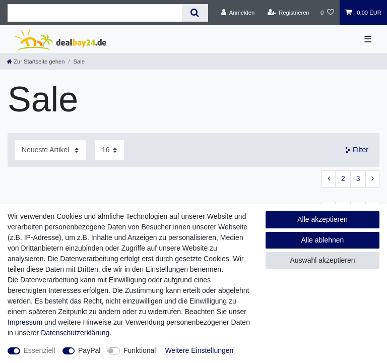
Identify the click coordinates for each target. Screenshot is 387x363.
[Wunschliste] (327, 12)
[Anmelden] (238, 12)
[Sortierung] (50, 150)
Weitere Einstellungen (199, 350)
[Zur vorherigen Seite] (328, 179)
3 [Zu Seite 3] (358, 178)
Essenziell (39, 350)
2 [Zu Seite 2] (343, 178)
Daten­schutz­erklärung (75, 333)
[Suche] (195, 13)
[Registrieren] (288, 12)
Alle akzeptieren (322, 219)
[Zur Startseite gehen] (35, 61)
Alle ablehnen (322, 240)
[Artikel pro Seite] (109, 150)
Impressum (25, 322)
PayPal (89, 350)
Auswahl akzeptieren (322, 260)
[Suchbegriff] (95, 13)
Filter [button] (356, 150)
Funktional (139, 350)
